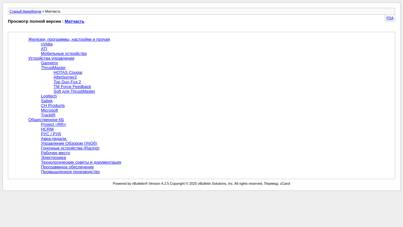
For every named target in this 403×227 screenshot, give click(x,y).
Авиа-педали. (54, 138)
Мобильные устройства (64, 53)
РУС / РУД (51, 133)
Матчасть (75, 21)
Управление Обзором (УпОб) (69, 143)
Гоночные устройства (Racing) (70, 148)
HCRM (47, 129)
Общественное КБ (46, 119)
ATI (44, 48)
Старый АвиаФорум (25, 11)
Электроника (53, 157)
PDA (390, 18)
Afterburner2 (65, 77)
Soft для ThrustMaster (74, 91)
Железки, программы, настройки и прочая (69, 39)
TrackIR (48, 115)
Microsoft (49, 110)
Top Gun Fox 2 (67, 81)
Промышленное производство (70, 171)
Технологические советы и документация (81, 162)
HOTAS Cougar (68, 72)
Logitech (49, 96)
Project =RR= (53, 124)
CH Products (53, 105)
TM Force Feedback (72, 86)
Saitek (47, 100)
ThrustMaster (53, 67)
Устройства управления (51, 58)
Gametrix (49, 63)
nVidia (47, 44)
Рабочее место (55, 152)
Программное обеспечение (67, 167)
